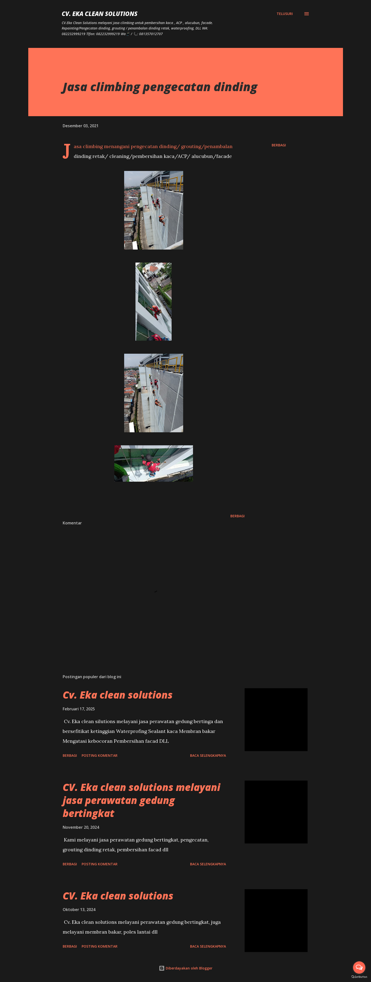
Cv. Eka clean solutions (118, 694)
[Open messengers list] (359, 967)
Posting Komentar (100, 755)
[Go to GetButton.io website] (359, 977)
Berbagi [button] (279, 145)
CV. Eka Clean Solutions (99, 14)
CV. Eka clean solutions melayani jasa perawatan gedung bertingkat (141, 800)
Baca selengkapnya (208, 755)
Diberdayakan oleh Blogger (185, 968)
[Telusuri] (285, 14)
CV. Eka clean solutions (118, 895)
